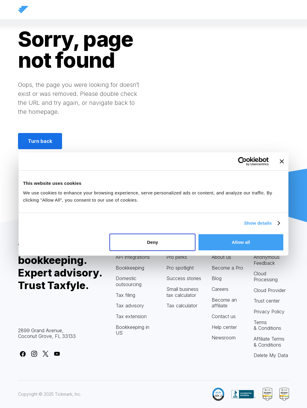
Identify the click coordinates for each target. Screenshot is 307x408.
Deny (152, 241)
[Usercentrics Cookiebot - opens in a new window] (242, 161)
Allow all (241, 241)
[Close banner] (282, 161)
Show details (258, 223)
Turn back (40, 141)
